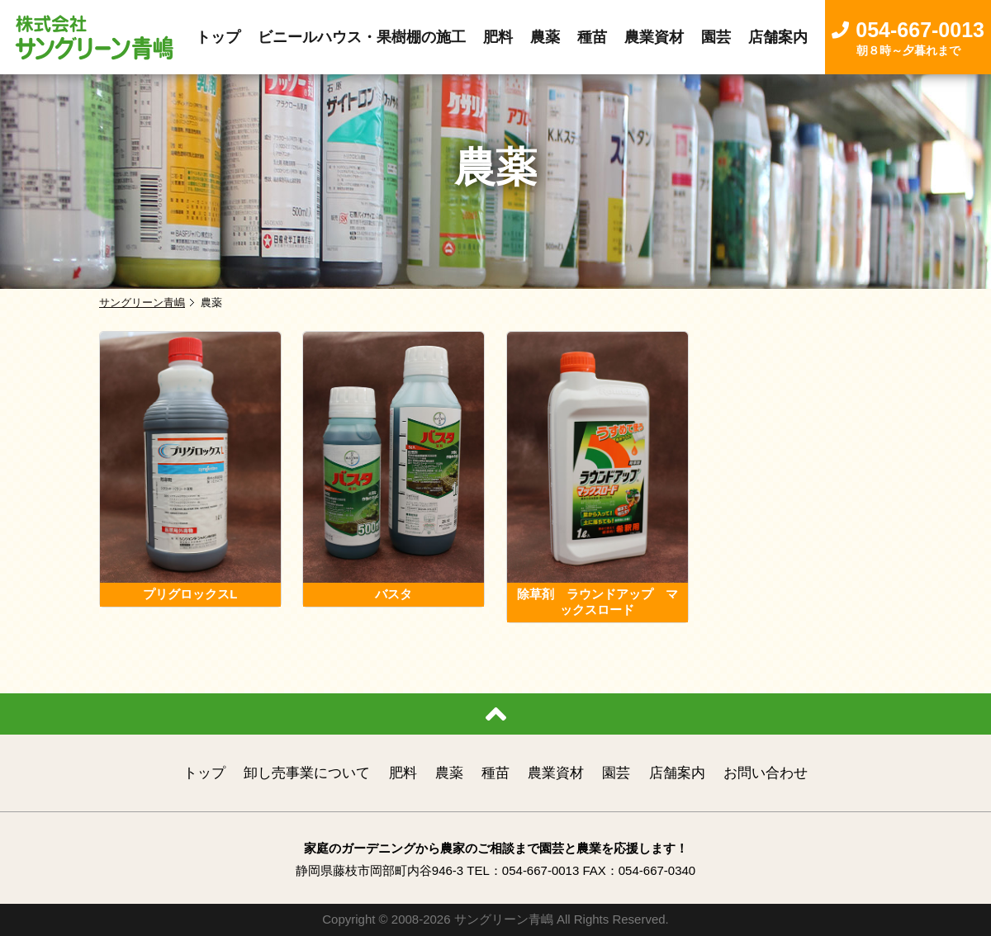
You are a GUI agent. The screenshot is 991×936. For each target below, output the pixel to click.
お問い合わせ (765, 773)
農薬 (449, 773)
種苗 (495, 773)
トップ (204, 773)
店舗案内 (677, 773)
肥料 (403, 773)
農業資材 (556, 773)
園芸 (616, 773)
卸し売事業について (307, 773)
